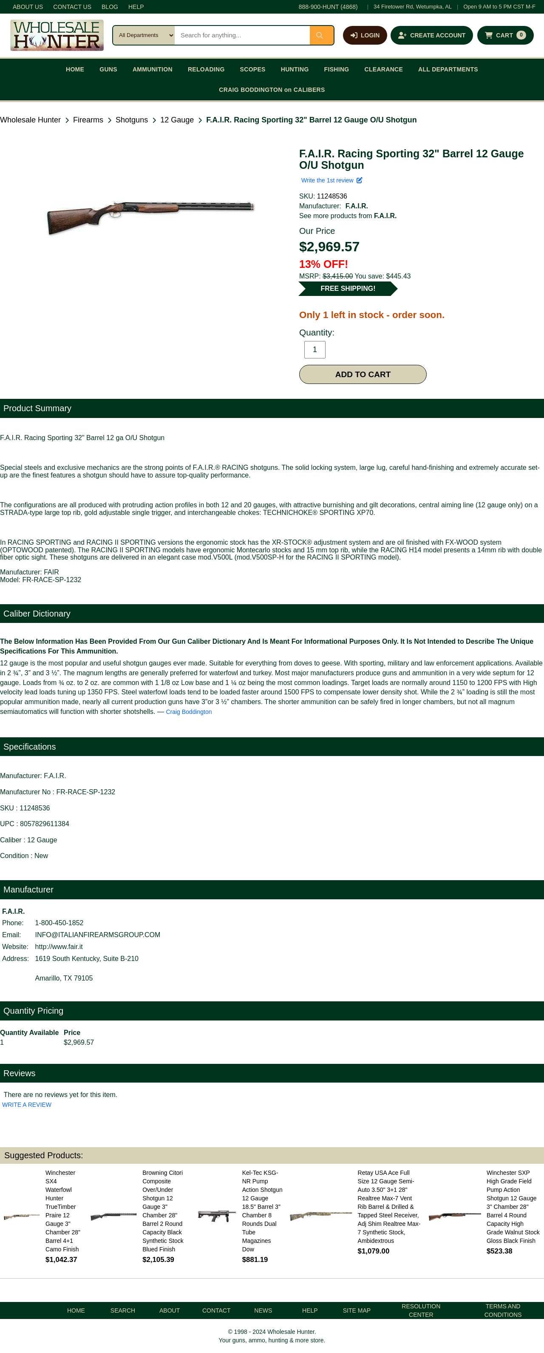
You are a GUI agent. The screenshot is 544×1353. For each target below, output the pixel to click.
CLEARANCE (384, 69)
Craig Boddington (189, 711)
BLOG (110, 6)
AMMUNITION (153, 69)
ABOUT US (28, 6)
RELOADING (206, 69)
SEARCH (122, 1310)
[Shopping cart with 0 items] (505, 35)
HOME (75, 69)
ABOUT (169, 1310)
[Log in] (365, 35)
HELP (136, 6)
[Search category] (144, 35)
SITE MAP (357, 1310)
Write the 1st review (332, 180)
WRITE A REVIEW (26, 1104)
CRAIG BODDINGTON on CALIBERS (272, 89)
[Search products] (242, 35)
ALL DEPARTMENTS (448, 69)
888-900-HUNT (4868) (328, 6)
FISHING (336, 69)
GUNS (108, 69)
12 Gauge (177, 120)
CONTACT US (72, 6)
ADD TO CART (363, 374)
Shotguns (132, 120)
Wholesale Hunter (30, 120)
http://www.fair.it (59, 946)
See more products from (348, 215)
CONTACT (216, 1310)
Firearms (88, 120)
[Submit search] (322, 35)
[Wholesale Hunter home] (57, 35)
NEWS (263, 1310)
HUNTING (295, 69)
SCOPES (253, 69)
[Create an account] (432, 35)
